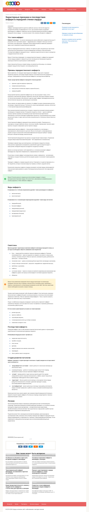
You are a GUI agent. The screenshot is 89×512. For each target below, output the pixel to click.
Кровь (20, 9)
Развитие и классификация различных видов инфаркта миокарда (41, 487)
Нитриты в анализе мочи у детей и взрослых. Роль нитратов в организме (71, 41)
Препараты (36, 9)
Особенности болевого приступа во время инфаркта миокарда (16, 458)
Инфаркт (12, 22)
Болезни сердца (11, 9)
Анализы (44, 9)
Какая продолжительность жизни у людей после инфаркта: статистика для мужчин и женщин (17, 487)
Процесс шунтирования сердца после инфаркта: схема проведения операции (42, 471)
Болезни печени (72, 9)
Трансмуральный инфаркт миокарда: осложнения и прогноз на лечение (17, 471)
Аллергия (27, 9)
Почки (50, 9)
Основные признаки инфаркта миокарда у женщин (42, 458)
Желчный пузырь (60, 9)
